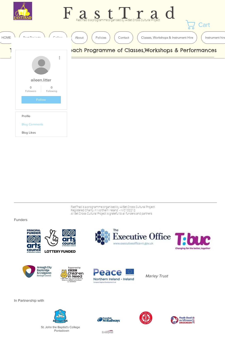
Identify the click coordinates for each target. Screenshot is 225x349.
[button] (203, 24)
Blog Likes (29, 132)
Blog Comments (32, 124)
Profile (26, 116)
